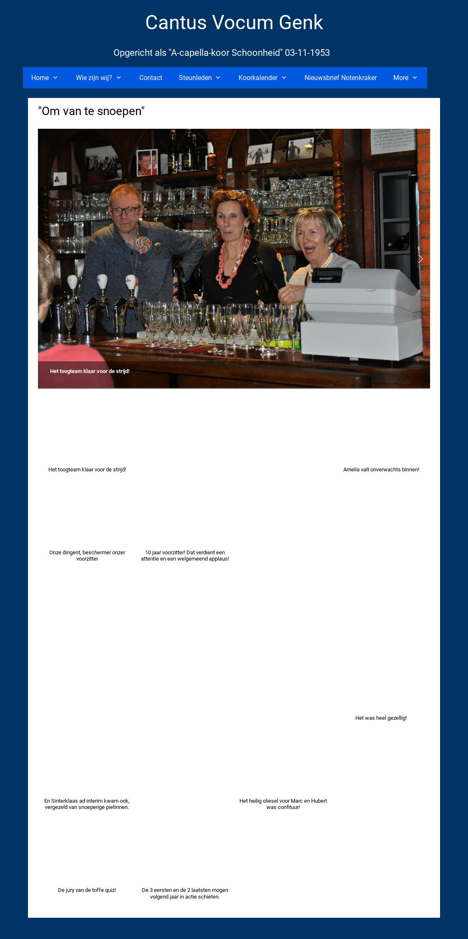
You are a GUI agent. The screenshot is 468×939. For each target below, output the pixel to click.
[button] (47, 259)
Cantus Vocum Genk (234, 22)
